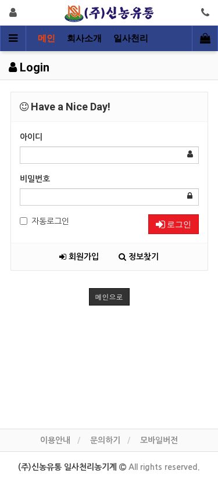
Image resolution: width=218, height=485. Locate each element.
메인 (46, 38)
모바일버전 (159, 440)
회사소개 (84, 38)
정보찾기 (139, 257)
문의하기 (105, 440)
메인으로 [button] (109, 296)
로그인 (173, 224)
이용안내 (55, 440)
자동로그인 (44, 221)
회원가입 (79, 257)
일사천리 (130, 38)
